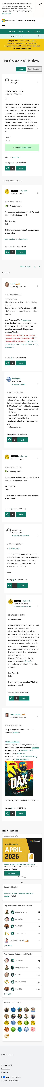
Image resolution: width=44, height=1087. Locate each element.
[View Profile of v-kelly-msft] (22, 190)
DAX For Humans (22, 759)
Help (28, 31)
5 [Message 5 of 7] (15, 692)
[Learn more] (12, 873)
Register (12, 31)
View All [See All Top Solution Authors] (8, 945)
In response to (18, 384)
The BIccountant (24, 320)
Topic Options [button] (33, 69)
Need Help (15, 157)
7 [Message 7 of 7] (13, 434)
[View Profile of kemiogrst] (16, 378)
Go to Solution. (25, 147)
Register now (26, 48)
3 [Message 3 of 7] (11, 246)
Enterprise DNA (27, 750)
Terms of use (5, 1069)
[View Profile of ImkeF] (13, 284)
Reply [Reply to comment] (21, 252)
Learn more (6, 13)
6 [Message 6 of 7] (11, 357)
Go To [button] (36, 31)
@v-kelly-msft (14, 548)
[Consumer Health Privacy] (22, 1080)
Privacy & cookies (7, 1065)
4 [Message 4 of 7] (13, 580)
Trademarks (5, 1072)
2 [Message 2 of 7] (11, 808)
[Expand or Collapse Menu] (3, 26)
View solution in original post (16, 239)
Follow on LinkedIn (12, 741)
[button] (21, 69)
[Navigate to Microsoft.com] (8, 20)
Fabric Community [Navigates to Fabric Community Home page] (26, 20)
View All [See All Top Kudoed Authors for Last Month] (8, 994)
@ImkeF (27, 661)
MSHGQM (21, 753)
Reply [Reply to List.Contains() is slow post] (21, 168)
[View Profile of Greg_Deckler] (15, 714)
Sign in (21, 31)
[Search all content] (25, 36)
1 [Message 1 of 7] (11, 163)
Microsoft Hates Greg (29, 756)
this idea (35, 747)
